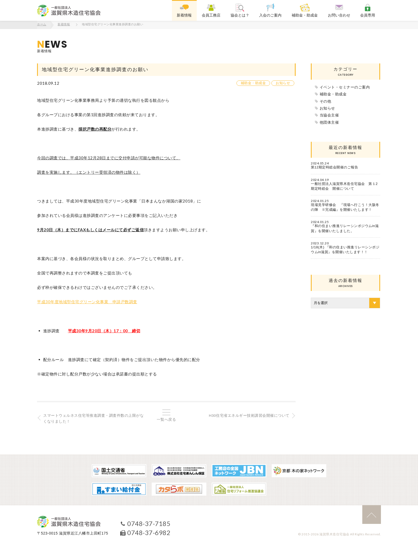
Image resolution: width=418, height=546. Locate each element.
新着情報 (64, 24)
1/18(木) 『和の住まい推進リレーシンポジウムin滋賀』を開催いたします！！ (345, 249)
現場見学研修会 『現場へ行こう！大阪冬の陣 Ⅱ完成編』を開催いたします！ (345, 207)
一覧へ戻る (166, 419)
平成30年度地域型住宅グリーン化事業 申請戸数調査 (87, 301)
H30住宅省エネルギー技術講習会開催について (248, 415)
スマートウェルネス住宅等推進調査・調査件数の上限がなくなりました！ (94, 418)
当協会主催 (329, 115)
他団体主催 (329, 122)
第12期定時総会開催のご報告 (334, 167)
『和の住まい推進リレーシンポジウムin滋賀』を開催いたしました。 (345, 228)
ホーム (41, 24)
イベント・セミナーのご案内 (345, 86)
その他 (325, 101)
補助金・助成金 (253, 83)
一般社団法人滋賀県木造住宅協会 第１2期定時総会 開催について (344, 185)
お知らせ (283, 83)
